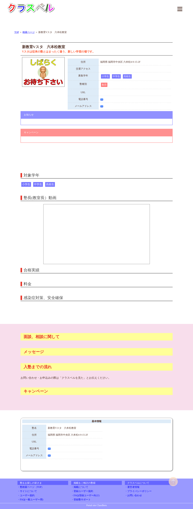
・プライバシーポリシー (138, 491)
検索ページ (29, 32)
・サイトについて (27, 491)
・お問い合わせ (133, 495)
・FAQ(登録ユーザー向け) (85, 495)
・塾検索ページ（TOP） (30, 487)
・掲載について (79, 487)
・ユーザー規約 (26, 495)
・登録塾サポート (81, 499)
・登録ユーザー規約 (82, 491)
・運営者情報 (132, 487)
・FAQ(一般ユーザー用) (30, 499)
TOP (16, 32)
